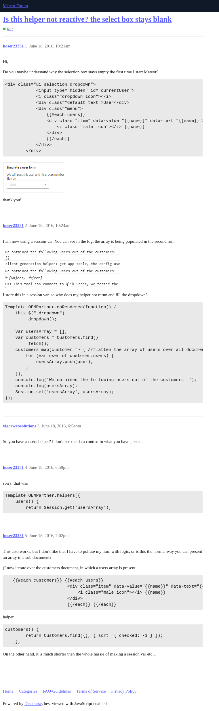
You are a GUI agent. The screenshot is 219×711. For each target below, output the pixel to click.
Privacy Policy (123, 691)
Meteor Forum (15, 5)
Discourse (33, 703)
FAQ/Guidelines (57, 691)
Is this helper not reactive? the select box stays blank (87, 19)
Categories (28, 691)
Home (8, 691)
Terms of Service (91, 691)
